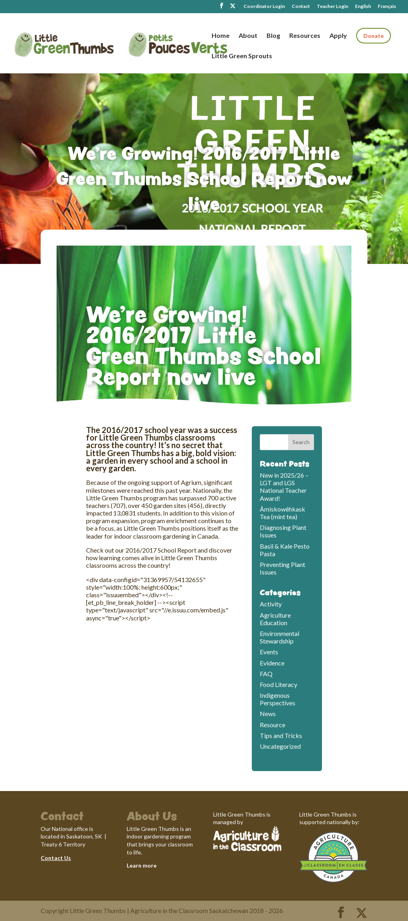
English (363, 6)
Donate (373, 35)
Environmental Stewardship (279, 637)
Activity (271, 604)
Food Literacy (278, 684)
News (268, 713)
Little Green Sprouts (242, 56)
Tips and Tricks (281, 735)
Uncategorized (280, 746)
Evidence (272, 663)
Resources (304, 36)
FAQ (266, 673)
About (248, 36)
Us (67, 857)
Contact (301, 6)
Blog (273, 36)
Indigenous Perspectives (277, 698)
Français (387, 6)
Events (269, 651)
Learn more (142, 865)
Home (221, 36)
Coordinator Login (264, 6)
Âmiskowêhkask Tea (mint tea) (282, 512)
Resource (272, 724)
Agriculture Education (275, 618)
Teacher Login (332, 6)
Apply (338, 36)
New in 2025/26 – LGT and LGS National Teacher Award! (284, 486)
